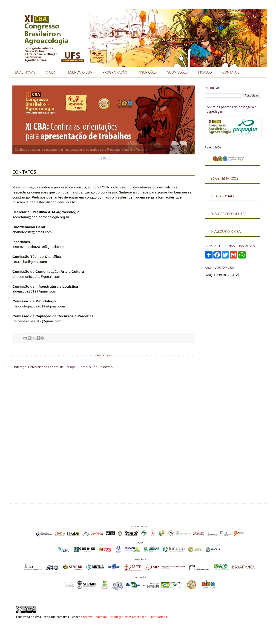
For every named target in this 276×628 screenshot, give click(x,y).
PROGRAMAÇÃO (115, 72)
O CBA (50, 72)
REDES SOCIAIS (222, 196)
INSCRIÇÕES (147, 72)
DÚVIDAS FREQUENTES (228, 214)
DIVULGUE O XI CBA (225, 231)
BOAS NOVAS (25, 72)
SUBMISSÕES (177, 72)
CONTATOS (230, 72)
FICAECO (205, 72)
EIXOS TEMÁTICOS (224, 178)
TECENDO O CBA (79, 72)
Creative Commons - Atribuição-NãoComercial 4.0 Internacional (124, 617)
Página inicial (103, 355)
